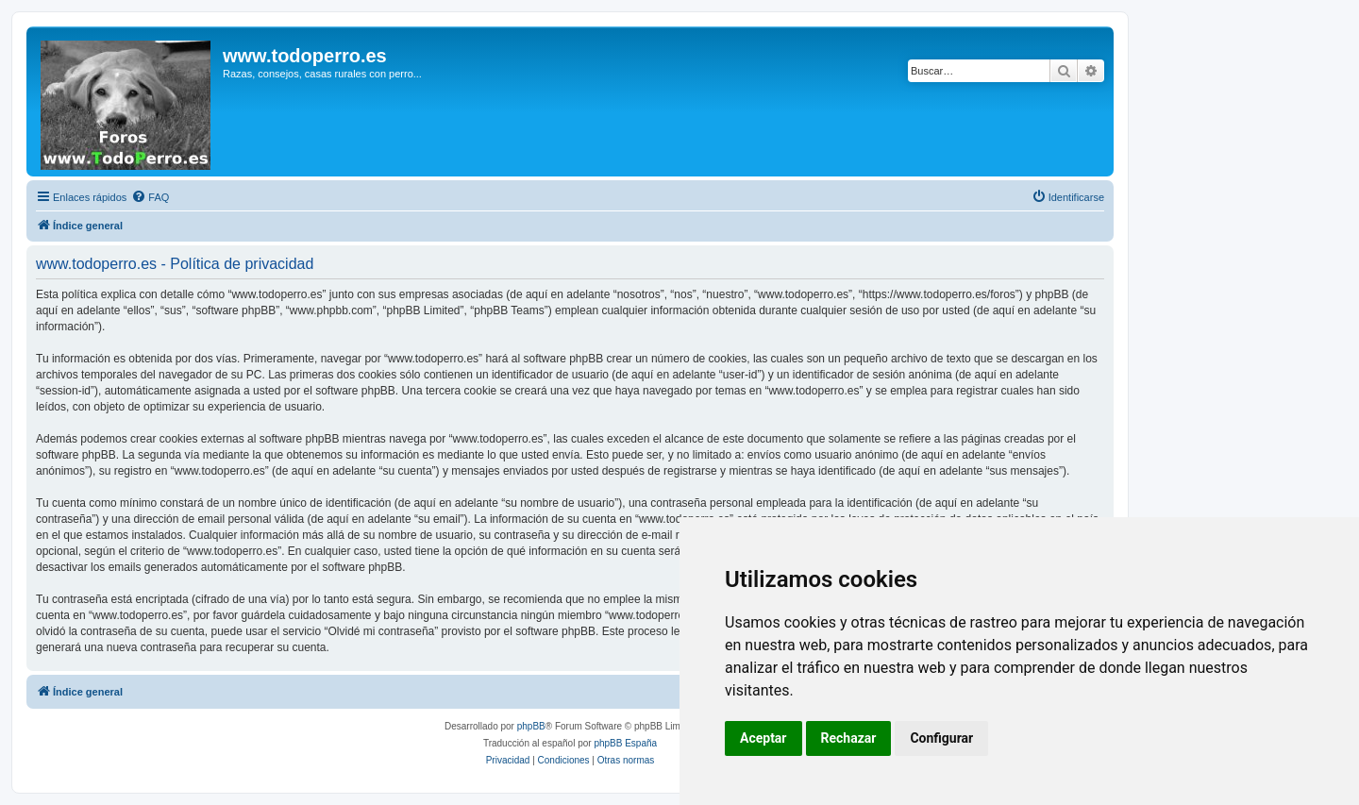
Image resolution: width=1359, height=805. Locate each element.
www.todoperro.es (305, 55)
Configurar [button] (941, 738)
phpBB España (625, 743)
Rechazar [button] (849, 738)
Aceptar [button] (763, 738)
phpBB (531, 726)
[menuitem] (150, 197)
